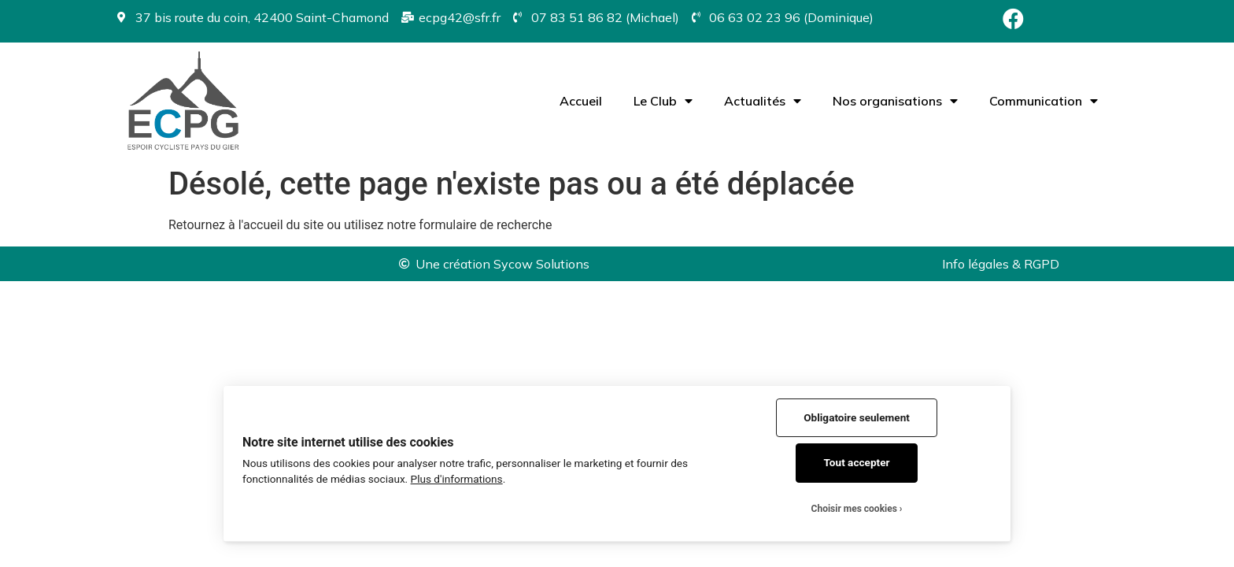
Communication (1043, 101)
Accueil (581, 101)
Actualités (762, 101)
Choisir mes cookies (854, 508)
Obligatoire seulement (857, 417)
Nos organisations (895, 101)
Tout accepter (857, 462)
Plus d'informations (457, 478)
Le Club (663, 101)
